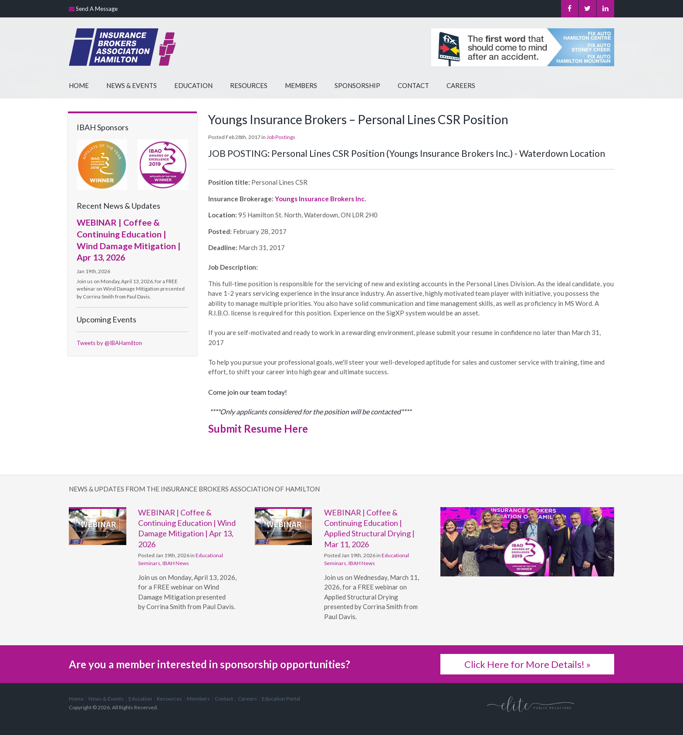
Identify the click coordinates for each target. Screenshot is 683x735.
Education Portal (281, 698)
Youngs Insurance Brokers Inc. (320, 199)
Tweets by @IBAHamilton (109, 342)
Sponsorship (357, 85)
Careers (460, 85)
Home (79, 85)
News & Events (131, 85)
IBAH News (175, 563)
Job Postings (281, 137)
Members (301, 85)
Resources (248, 85)
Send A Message (97, 8)
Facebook (569, 8)
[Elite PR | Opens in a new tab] (530, 704)
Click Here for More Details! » (527, 664)
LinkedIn (605, 8)
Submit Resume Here (258, 428)
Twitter (587, 8)
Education (193, 85)
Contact (413, 85)
